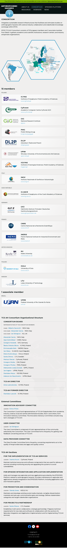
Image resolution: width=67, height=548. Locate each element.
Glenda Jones (14, 491)
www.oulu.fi (25, 271)
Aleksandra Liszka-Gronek (13, 368)
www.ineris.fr (25, 242)
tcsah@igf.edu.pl (33, 536)
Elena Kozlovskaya (10, 354)
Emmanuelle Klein (10, 349)
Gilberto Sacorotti (14, 329)
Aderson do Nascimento (12, 377)
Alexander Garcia (17, 331)
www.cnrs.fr (25, 229)
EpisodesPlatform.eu (55, 1)
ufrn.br (23, 305)
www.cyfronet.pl (26, 113)
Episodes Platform (54, 7)
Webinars (38, 10)
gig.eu (23, 124)
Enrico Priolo (13, 409)
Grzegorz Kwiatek (10, 343)
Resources (26, 10)
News (47, 10)
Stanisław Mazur (9, 374)
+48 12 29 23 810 (33, 538)
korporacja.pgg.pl (27, 135)
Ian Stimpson (16, 334)
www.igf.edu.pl (26, 102)
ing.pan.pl (24, 168)
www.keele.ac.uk (26, 256)
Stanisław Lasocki (10, 394)
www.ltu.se (24, 286)
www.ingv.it (25, 182)
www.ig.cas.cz (26, 197)
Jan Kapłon (7, 371)
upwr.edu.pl (25, 157)
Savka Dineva (8, 357)
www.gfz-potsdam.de (28, 214)
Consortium (37, 7)
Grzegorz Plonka (9, 366)
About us (25, 7)
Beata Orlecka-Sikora (11, 346)
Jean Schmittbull (9, 340)
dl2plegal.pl (25, 146)
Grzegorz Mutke (9, 363)
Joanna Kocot (14, 460)
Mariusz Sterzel (9, 360)
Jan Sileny (7, 352)
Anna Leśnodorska (10, 385)
